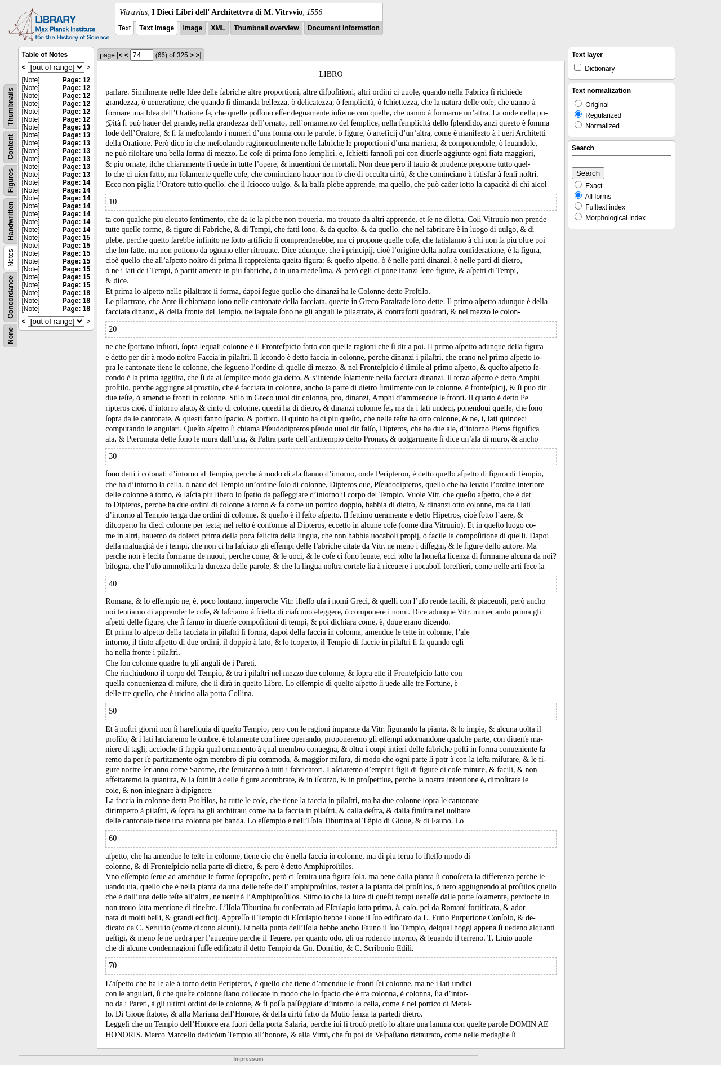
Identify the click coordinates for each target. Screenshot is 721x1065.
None (11, 335)
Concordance (11, 297)
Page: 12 (76, 80)
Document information (344, 28)
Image (193, 28)
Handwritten (11, 221)
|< (119, 55)
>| (198, 55)
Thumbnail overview (266, 28)
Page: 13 (76, 127)
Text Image (156, 28)
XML (218, 28)
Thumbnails (11, 107)
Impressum (248, 1059)
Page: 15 (76, 238)
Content (11, 146)
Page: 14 (76, 182)
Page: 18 (76, 293)
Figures (11, 180)
